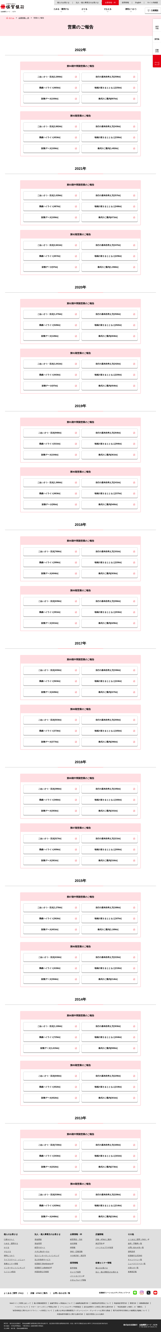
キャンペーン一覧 (135, 1260)
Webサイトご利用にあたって (20, 1303)
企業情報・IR (110, 3)
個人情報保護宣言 (40, 1303)
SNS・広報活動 (76, 1252)
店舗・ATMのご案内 (103, 1239)
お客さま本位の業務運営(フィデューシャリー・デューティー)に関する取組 (82, 1310)
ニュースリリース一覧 (136, 1264)
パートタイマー (76, 1276)
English (138, 3)
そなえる (7, 1252)
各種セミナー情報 (11, 1264)
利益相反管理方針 (120, 1303)
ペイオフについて (21, 1307)
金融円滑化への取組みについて (61, 1303)
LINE (135, 1293)
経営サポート (39, 1247)
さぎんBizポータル (41, 1252)
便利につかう (9, 1256)
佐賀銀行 (12, 6)
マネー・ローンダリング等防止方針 (44, 1307)
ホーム (11, 18)
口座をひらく (9, 1239)
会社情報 (73, 1243)
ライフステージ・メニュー (14, 1260)
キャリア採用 (75, 1272)
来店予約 (99, 1243)
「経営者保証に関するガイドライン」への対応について (31, 1310)
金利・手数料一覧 (135, 1243)
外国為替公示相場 (41, 1272)
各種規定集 (132, 1272)
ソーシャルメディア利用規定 (71, 1307)
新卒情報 (73, 1268)
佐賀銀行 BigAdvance (42, 1264)
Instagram (142, 1293)
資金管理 (38, 1243)
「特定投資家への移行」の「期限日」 (130, 1307)
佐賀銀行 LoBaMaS (42, 1268)
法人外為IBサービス (42, 1260)
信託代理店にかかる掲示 (95, 1314)
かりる (6, 1247)
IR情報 (72, 1247)
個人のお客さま (63, 3)
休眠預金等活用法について (101, 1303)
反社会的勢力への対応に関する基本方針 (98, 1307)
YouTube (155, 1293)
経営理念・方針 (76, 1239)
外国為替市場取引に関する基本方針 (70, 1314)
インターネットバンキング (14, 1268)
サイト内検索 (152, 3)
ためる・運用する (11, 1243)
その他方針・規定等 (78, 1256)
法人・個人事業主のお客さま (87, 3)
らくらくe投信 (9, 1272)
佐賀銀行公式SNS (135, 1256)
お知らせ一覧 (133, 1268)
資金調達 (38, 1239)
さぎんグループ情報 (78, 1280)
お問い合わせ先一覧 (136, 1247)
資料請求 (131, 1252)
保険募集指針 (144, 1303)
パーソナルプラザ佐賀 (104, 1247)
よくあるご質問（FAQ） (137, 1239)
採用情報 (125, 3)
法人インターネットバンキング (46, 1256)
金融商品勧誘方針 (82, 1303)
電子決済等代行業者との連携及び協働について (130, 1310)
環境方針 (133, 1303)
